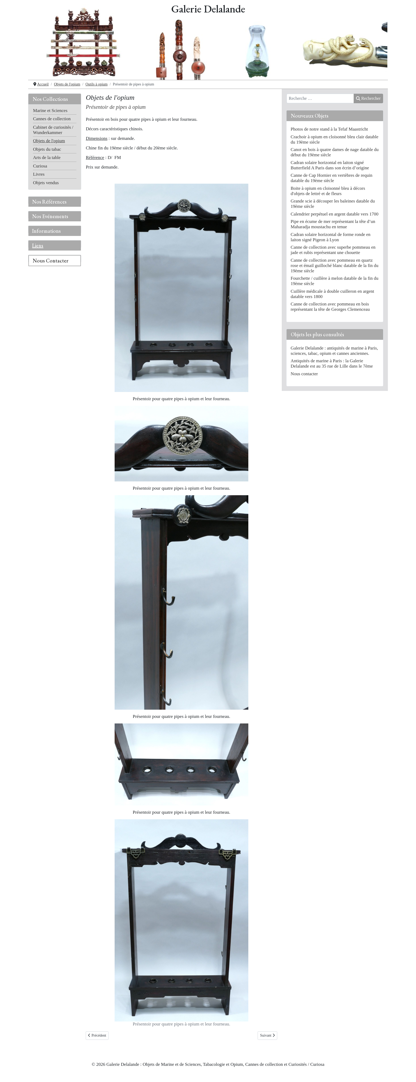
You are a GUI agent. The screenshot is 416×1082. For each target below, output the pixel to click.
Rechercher (368, 98)
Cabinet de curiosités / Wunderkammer (53, 130)
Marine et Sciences (50, 110)
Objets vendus (46, 182)
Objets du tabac (47, 149)
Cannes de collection (52, 118)
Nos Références (49, 201)
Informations (46, 230)
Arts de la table (46, 157)
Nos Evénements (50, 216)
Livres (39, 174)
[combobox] (320, 98)
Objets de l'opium (49, 140)
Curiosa (40, 166)
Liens (37, 245)
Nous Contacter (50, 260)
